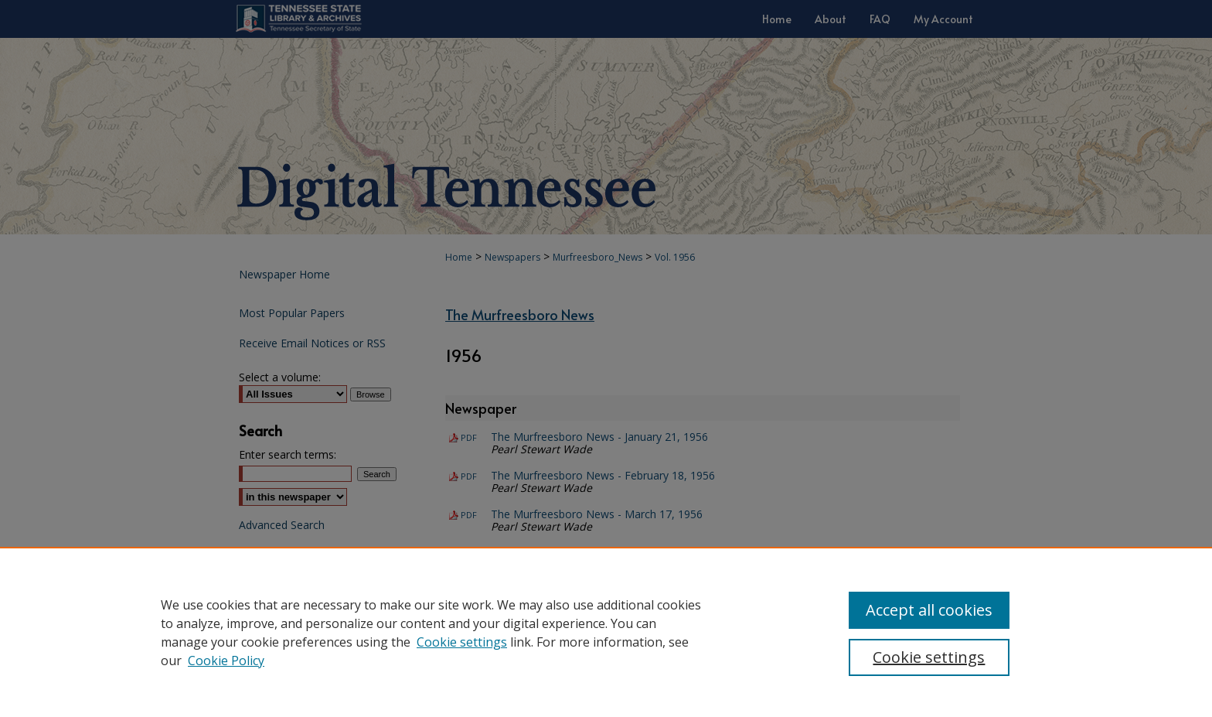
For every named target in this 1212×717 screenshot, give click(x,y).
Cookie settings (462, 641)
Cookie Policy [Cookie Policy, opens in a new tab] (226, 660)
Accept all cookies (929, 609)
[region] (606, 632)
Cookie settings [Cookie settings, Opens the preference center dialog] (929, 657)
